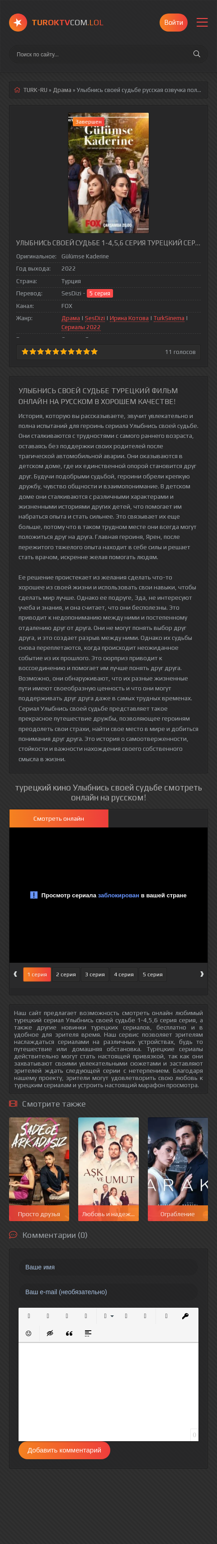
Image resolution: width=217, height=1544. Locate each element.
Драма (70, 318)
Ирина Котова (129, 318)
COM (68, 22)
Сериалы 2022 (81, 327)
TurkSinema (169, 318)
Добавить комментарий (64, 1450)
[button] (29, 1316)
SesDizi (95, 318)
